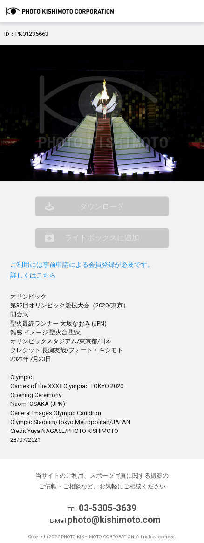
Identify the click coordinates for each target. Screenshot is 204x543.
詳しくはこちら (33, 275)
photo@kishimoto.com (114, 520)
